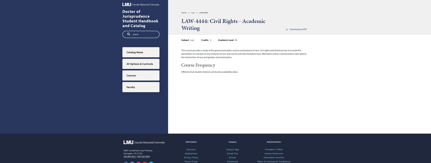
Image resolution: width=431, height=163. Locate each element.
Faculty (131, 87)
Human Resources (274, 153)
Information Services (274, 157)
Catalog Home (135, 52)
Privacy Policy (191, 157)
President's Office (274, 149)
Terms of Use (191, 161)
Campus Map (232, 149)
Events (232, 157)
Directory (191, 149)
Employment (191, 153)
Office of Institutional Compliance (274, 161)
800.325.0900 (143, 156)
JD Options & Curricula (140, 64)
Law (193, 12)
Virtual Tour (232, 153)
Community (232, 161)
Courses (131, 75)
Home (184, 12)
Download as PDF (296, 29)
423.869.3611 (130, 156)
